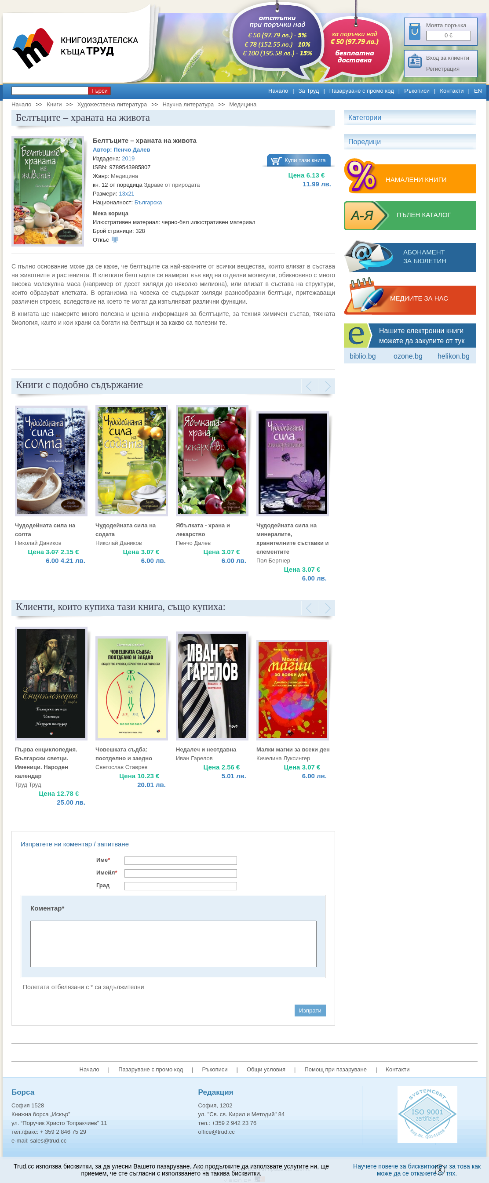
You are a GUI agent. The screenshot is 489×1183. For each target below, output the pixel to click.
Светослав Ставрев (121, 767)
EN (478, 90)
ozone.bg (408, 356)
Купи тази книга (305, 160)
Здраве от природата (172, 184)
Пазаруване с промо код (361, 90)
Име (103, 859)
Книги (54, 104)
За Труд (309, 90)
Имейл (106, 872)
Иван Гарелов (194, 758)
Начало (278, 90)
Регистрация (443, 68)
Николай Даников (38, 543)
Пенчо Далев (131, 149)
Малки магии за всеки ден (293, 749)
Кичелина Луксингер (283, 758)
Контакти (451, 90)
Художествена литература (112, 104)
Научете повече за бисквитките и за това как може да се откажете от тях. (417, 1170)
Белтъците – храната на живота (145, 140)
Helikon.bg (454, 356)
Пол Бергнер (273, 560)
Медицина (242, 104)
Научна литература (188, 104)
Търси (99, 90)
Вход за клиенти (447, 57)
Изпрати (310, 1010)
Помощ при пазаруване (335, 1069)
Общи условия (266, 1069)
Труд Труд (28, 784)
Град (102, 885)
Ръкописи (417, 90)
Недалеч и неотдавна (206, 749)
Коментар (47, 908)
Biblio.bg (363, 356)
